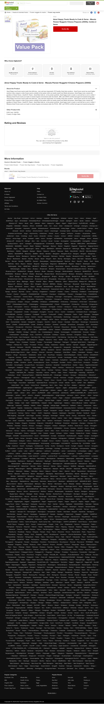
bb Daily (7, 209)
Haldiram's (55, 688)
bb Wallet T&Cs (41, 200)
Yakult (85, 683)
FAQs (38, 191)
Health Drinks (24, 680)
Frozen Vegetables (57, 165)
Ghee (38, 677)
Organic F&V (8, 683)
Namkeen (23, 683)
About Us (7, 191)
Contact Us (40, 194)
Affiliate (6, 203)
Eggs (37, 683)
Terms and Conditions (11, 206)
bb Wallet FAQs (41, 197)
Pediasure (87, 680)
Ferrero (70, 688)
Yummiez (55, 683)
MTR (85, 677)
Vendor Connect (42, 203)
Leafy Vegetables (41, 685)
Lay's (85, 688)
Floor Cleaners (9, 685)
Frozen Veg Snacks (43, 165)
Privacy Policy (8, 200)
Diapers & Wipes (25, 688)
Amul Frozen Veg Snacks (17, 171)
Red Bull (54, 680)
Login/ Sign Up (90, 3)
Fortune (86, 685)
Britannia (54, 685)
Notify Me (65, 29)
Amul (54, 16)
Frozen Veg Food (9, 688)
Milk (5, 680)
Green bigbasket (9, 197)
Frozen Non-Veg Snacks (28, 165)
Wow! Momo (71, 685)
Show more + (52, 693)
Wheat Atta (23, 677)
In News (7, 194)
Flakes (38, 680)
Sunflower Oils (9, 677)
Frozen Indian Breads (11, 165)
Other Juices (24, 685)
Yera (69, 683)
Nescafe (70, 677)
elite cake (71, 680)
